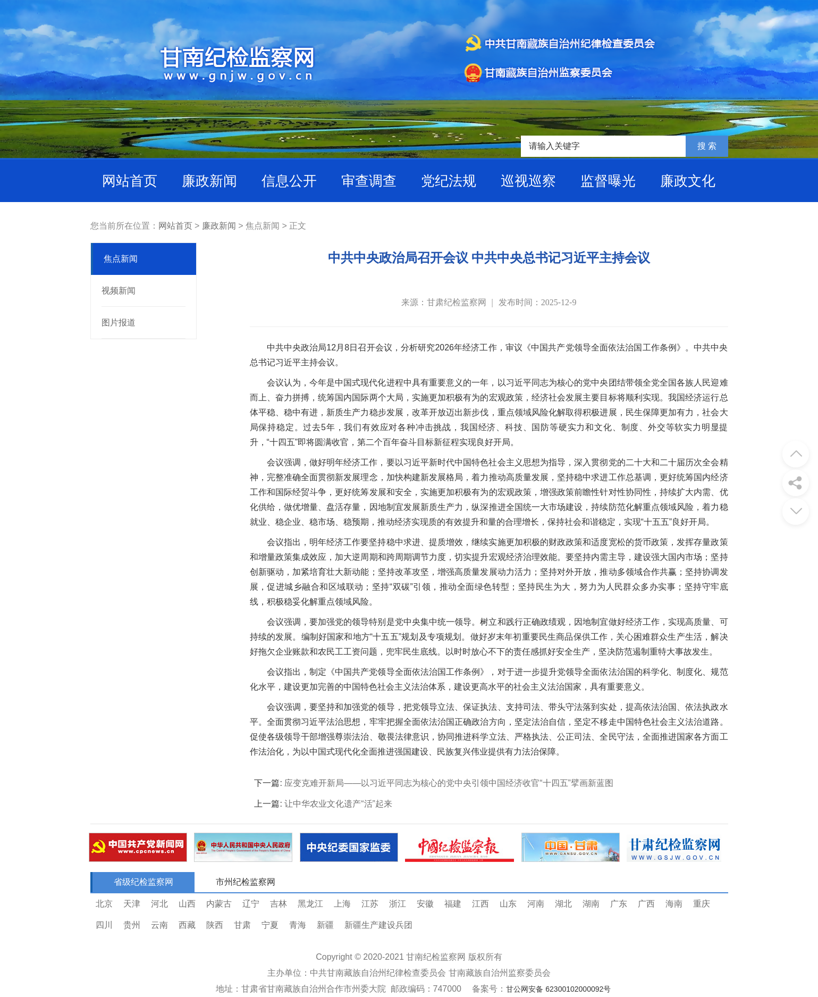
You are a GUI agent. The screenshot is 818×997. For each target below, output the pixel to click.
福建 (452, 903)
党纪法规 (448, 181)
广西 (646, 903)
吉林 (278, 903)
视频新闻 (119, 290)
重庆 (701, 903)
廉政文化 (687, 181)
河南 (535, 903)
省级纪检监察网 (143, 881)
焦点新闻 (121, 258)
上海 (342, 903)
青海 (297, 924)
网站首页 (129, 181)
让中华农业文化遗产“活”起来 (338, 803)
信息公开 (289, 181)
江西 (480, 903)
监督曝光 (608, 181)
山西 (187, 903)
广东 (618, 903)
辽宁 (250, 903)
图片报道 (119, 322)
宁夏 (270, 924)
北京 (104, 903)
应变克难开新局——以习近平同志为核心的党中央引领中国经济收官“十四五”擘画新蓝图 (448, 782)
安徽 (425, 903)
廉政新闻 (209, 181)
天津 (131, 903)
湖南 (591, 903)
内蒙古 (219, 903)
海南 (673, 903)
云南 (159, 924)
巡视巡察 (528, 181)
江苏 (369, 903)
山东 (508, 903)
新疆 (325, 924)
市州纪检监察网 (245, 881)
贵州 (131, 924)
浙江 (397, 903)
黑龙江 (310, 903)
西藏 (187, 924)
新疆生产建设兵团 (378, 924)
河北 (159, 903)
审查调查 (369, 181)
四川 (104, 924)
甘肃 (242, 924)
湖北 (563, 903)
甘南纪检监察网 (436, 956)
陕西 (214, 924)
